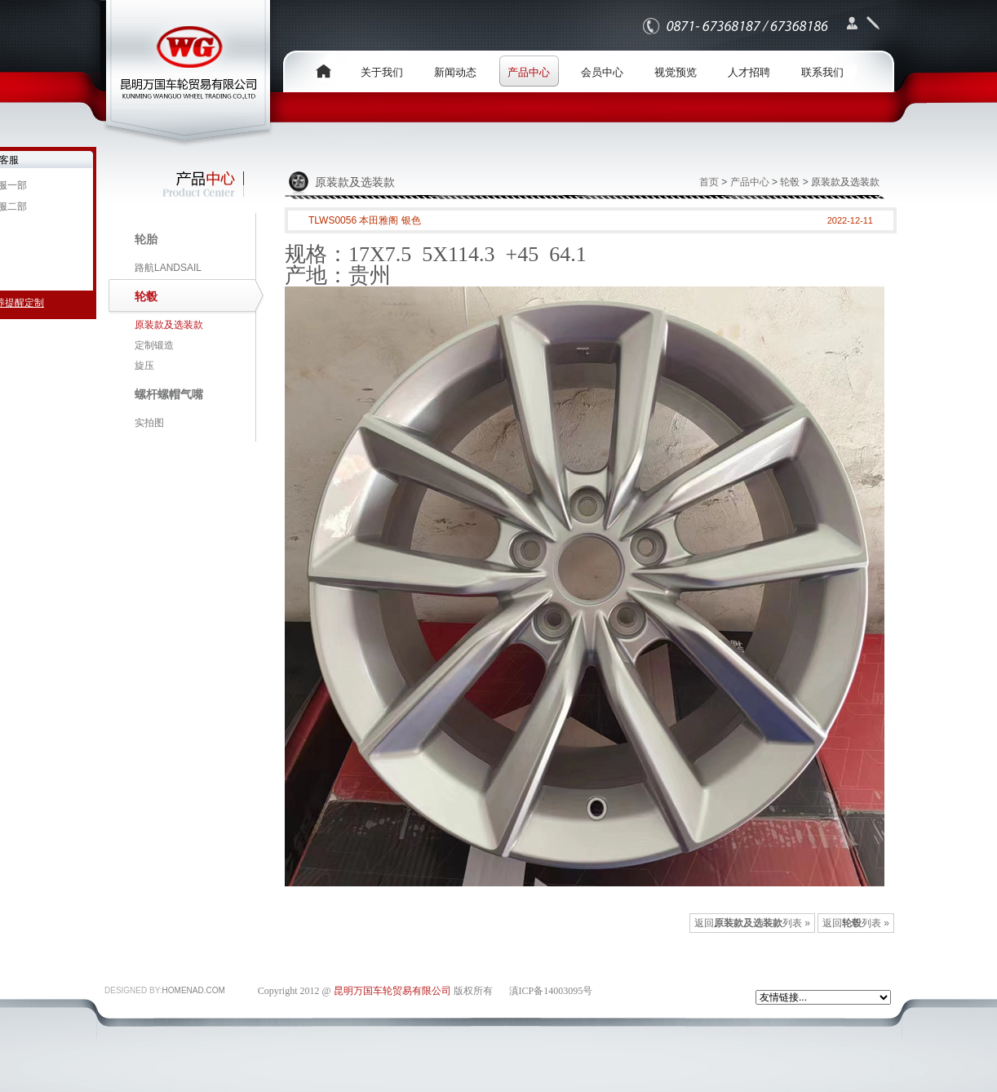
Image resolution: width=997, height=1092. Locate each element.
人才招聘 (749, 72)
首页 (709, 182)
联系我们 (822, 72)
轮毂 (790, 182)
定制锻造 (154, 345)
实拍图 (149, 422)
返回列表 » (855, 923)
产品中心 (528, 72)
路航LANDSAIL (168, 267)
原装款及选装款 (169, 325)
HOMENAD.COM (193, 990)
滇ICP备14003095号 (551, 991)
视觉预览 (675, 72)
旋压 (144, 365)
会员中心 (602, 72)
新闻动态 (455, 72)
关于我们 (382, 72)
